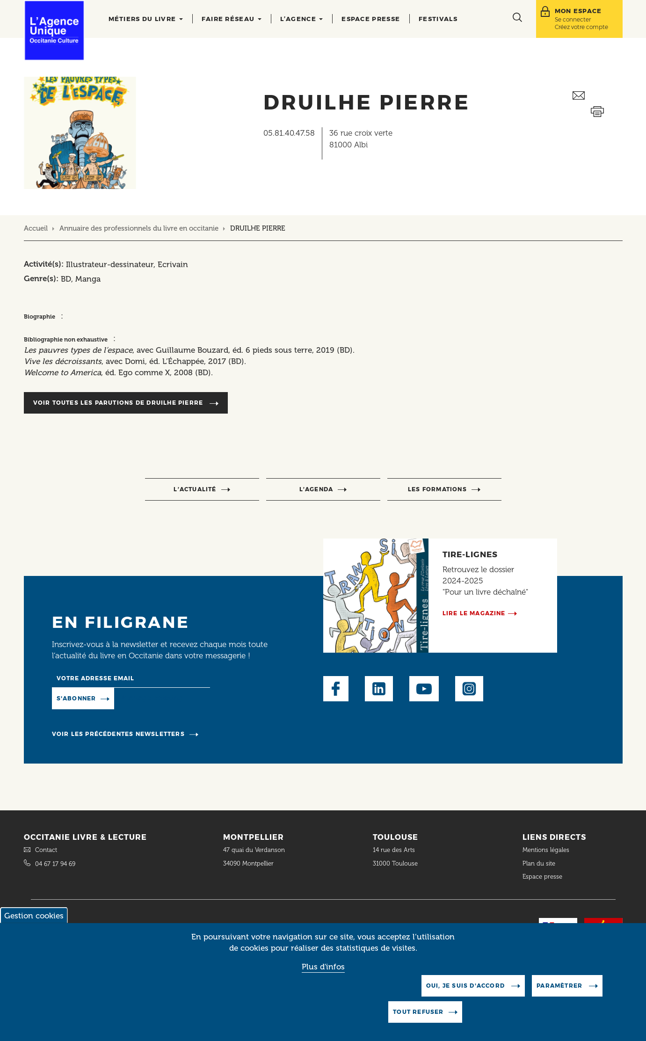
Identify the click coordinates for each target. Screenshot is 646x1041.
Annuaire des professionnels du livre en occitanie (138, 228)
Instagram (469, 688)
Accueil (36, 228)
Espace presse (370, 18)
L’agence (301, 18)
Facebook (335, 688)
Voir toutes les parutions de (119, 402)
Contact (46, 849)
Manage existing (152, 697)
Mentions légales (547, 849)
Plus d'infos (323, 978)
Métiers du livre (146, 18)
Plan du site (539, 863)
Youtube (424, 688)
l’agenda (316, 489)
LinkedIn (379, 688)
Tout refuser (418, 1023)
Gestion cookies (34, 927)
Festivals (438, 18)
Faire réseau (231, 18)
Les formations (437, 489)
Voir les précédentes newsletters (118, 733)
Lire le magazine (474, 613)
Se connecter (573, 19)
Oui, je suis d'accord (466, 997)
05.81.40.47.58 (289, 133)
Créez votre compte (581, 26)
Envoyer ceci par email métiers (598, 96)
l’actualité (195, 489)
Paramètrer (560, 997)
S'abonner (76, 698)
